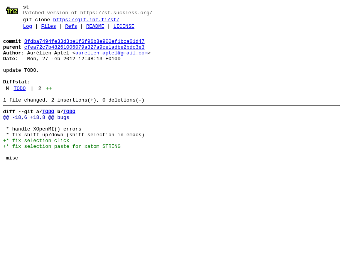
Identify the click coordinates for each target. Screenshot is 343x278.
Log (27, 29)
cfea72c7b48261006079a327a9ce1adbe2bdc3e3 (84, 52)
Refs (71, 29)
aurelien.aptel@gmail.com (111, 59)
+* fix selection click (36, 162)
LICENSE (124, 29)
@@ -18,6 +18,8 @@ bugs (36, 134)
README (95, 29)
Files (48, 29)
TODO (19, 102)
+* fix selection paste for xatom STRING (61, 169)
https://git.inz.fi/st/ (86, 22)
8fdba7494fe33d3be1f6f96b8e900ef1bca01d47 (84, 45)
